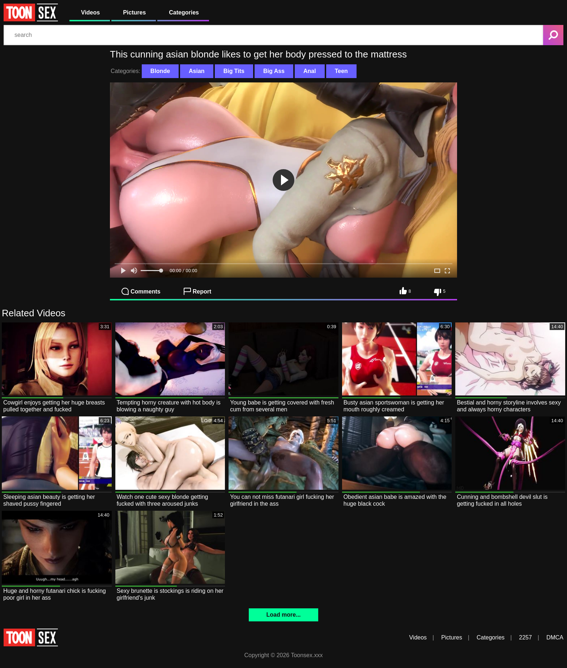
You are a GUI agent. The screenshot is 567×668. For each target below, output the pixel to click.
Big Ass (274, 71)
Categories (184, 12)
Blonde (160, 71)
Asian (197, 71)
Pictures (134, 12)
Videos (90, 12)
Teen (341, 71)
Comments (141, 291)
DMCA (554, 637)
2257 (525, 637)
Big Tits (233, 71)
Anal (309, 71)
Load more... (283, 615)
